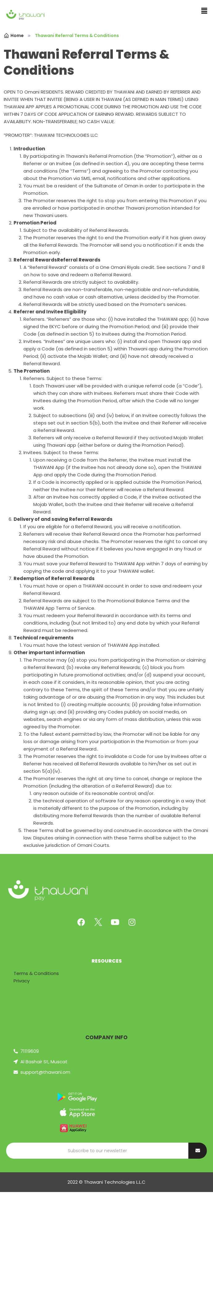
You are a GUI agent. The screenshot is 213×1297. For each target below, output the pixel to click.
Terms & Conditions (36, 973)
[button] (204, 11)
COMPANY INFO (106, 1037)
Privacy (22, 980)
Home (14, 35)
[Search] (97, 1151)
